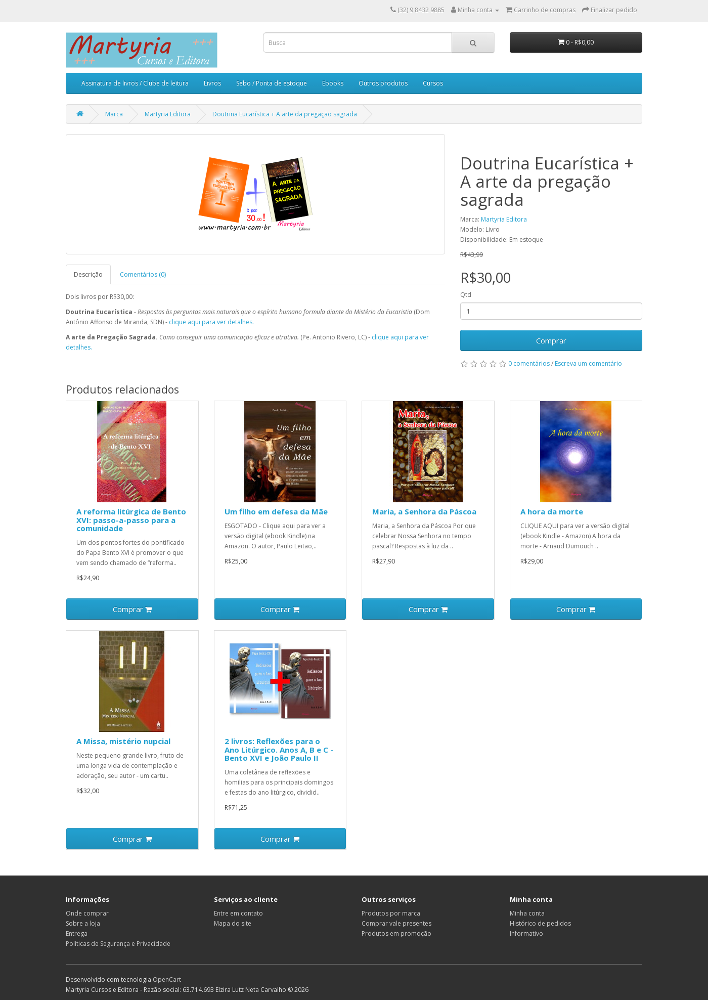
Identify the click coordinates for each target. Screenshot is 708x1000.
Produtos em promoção (396, 933)
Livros (212, 83)
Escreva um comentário (588, 363)
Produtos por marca (391, 913)
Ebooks (332, 83)
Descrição (88, 274)
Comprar (551, 340)
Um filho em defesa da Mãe (276, 511)
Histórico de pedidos (540, 923)
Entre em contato (238, 913)
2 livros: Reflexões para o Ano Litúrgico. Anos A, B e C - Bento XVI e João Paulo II (279, 749)
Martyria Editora (168, 114)
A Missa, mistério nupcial (123, 741)
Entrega (76, 933)
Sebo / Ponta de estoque (271, 83)
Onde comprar (87, 913)
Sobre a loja (83, 923)
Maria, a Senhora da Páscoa (424, 511)
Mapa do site (232, 923)
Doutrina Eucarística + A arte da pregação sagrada (284, 114)
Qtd (465, 294)
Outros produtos (383, 83)
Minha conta (527, 913)
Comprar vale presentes (396, 923)
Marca (114, 114)
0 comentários (529, 363)
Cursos (433, 83)
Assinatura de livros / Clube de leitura (135, 83)
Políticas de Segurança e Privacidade (118, 943)
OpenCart (167, 979)
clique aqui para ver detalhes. (211, 322)
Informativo (526, 933)
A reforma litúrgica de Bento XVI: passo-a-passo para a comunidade (131, 519)
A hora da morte (551, 511)
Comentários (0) (143, 274)
